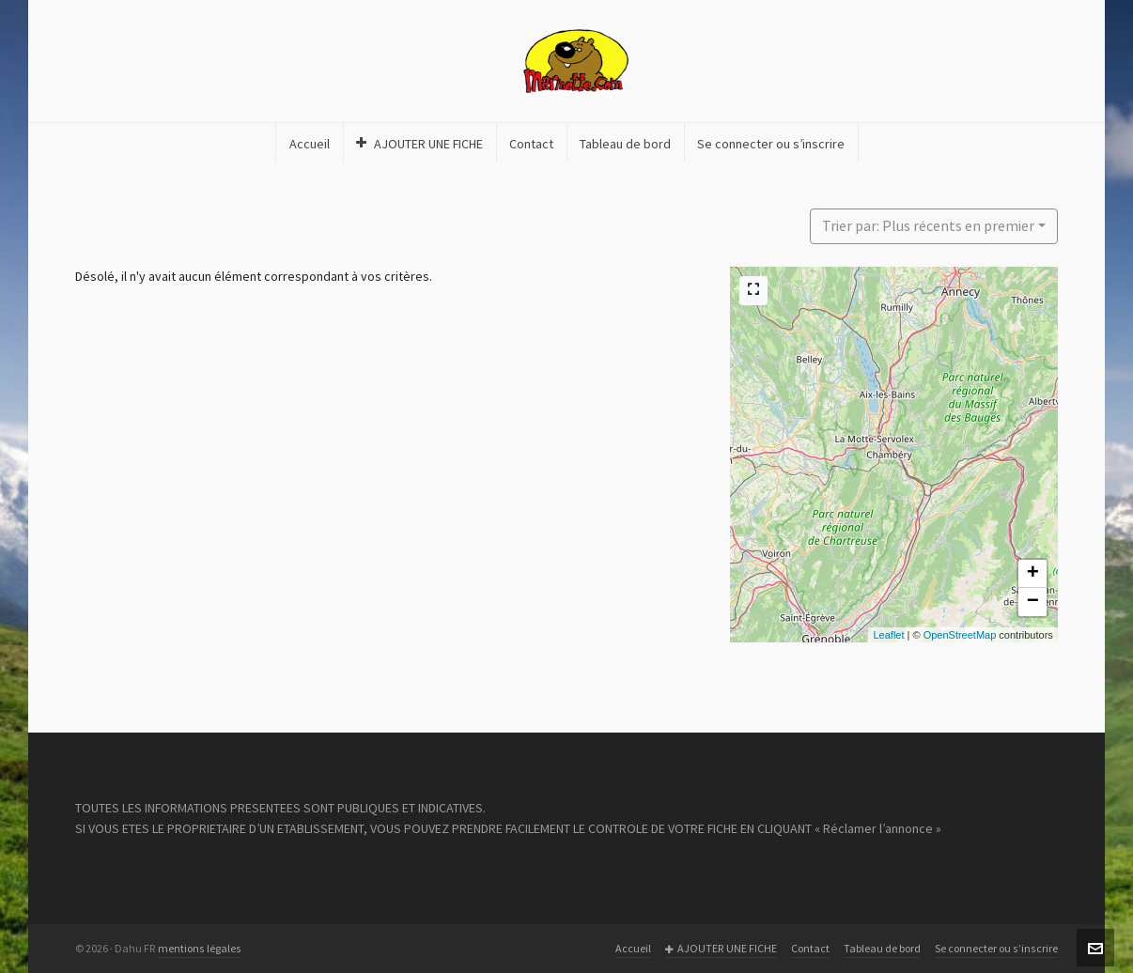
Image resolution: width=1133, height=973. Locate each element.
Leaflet (888, 635)
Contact (810, 948)
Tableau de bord (882, 948)
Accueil (633, 948)
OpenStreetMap (960, 635)
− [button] (1033, 602)
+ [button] (1033, 574)
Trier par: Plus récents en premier (928, 226)
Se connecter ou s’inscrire (996, 948)
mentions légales (199, 948)
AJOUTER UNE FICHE (721, 949)
